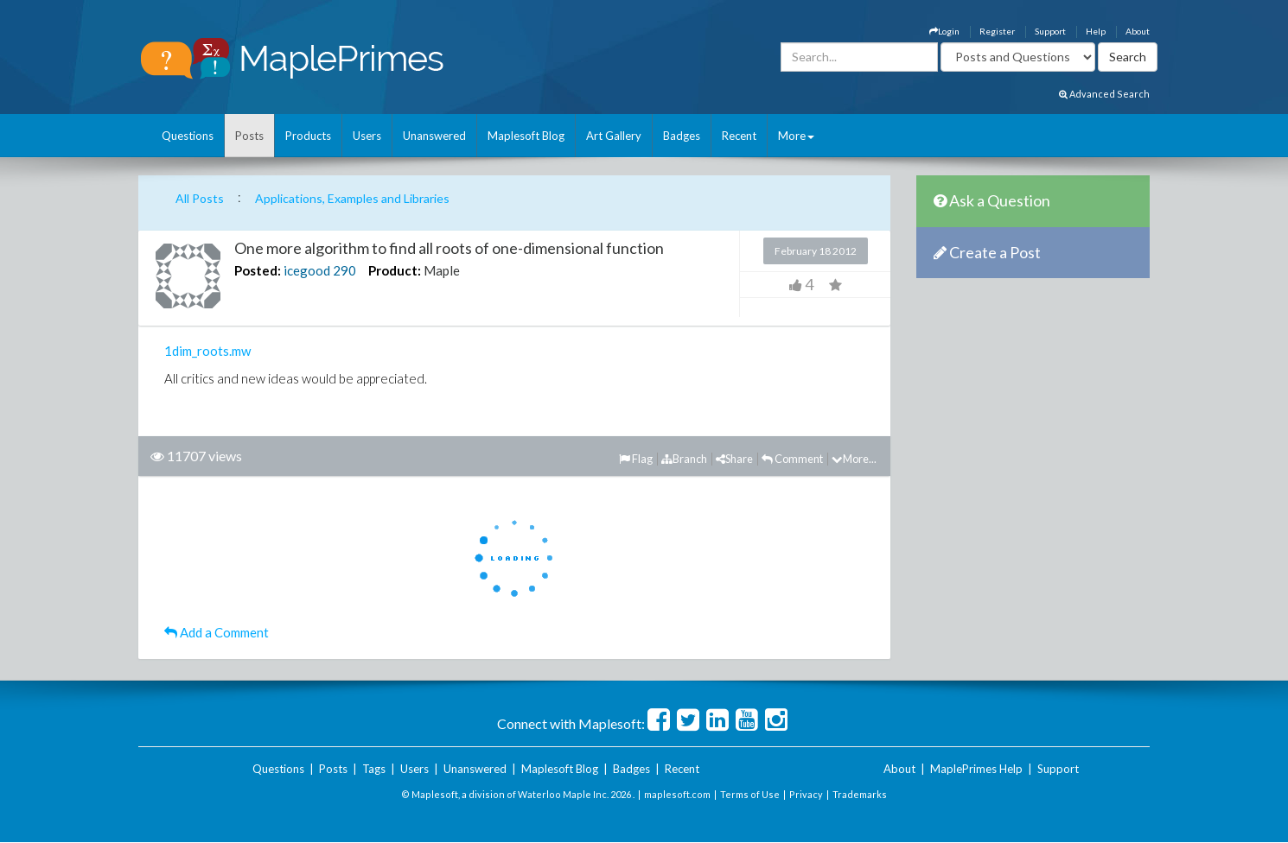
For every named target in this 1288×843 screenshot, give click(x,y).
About (1137, 31)
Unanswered (434, 136)
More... (854, 459)
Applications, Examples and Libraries (352, 198)
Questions (188, 136)
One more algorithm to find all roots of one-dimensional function (449, 247)
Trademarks (859, 794)
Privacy (806, 794)
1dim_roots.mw (207, 350)
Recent (739, 136)
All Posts (199, 198)
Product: (394, 270)
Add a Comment (216, 632)
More (796, 136)
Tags (374, 769)
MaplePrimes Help (976, 769)
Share (734, 459)
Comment (792, 459)
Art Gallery (613, 136)
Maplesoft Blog (526, 136)
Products (308, 136)
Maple (442, 270)
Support (1050, 31)
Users (367, 136)
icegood (307, 270)
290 (344, 270)
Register (997, 31)
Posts (249, 136)
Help (1096, 31)
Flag (636, 459)
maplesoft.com (677, 794)
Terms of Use (750, 794)
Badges (681, 136)
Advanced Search (1104, 93)
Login (944, 31)
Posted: (257, 270)
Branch (684, 459)
